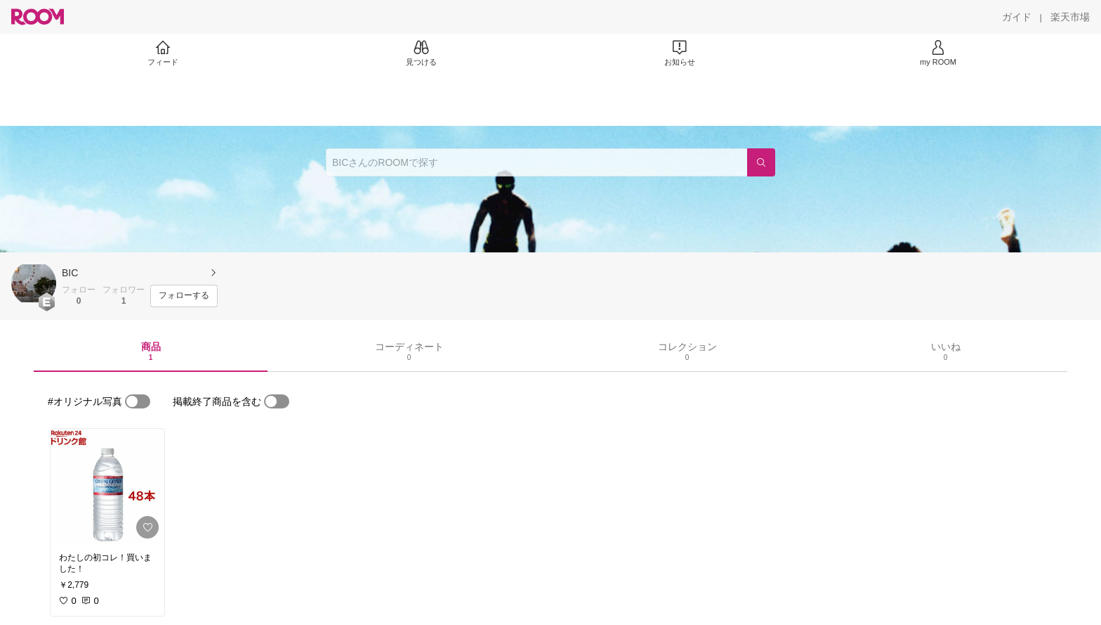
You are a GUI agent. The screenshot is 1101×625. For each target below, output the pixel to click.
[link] (107, 486)
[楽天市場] (1070, 17)
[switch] (137, 401)
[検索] (761, 162)
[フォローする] (184, 296)
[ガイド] (1016, 17)
